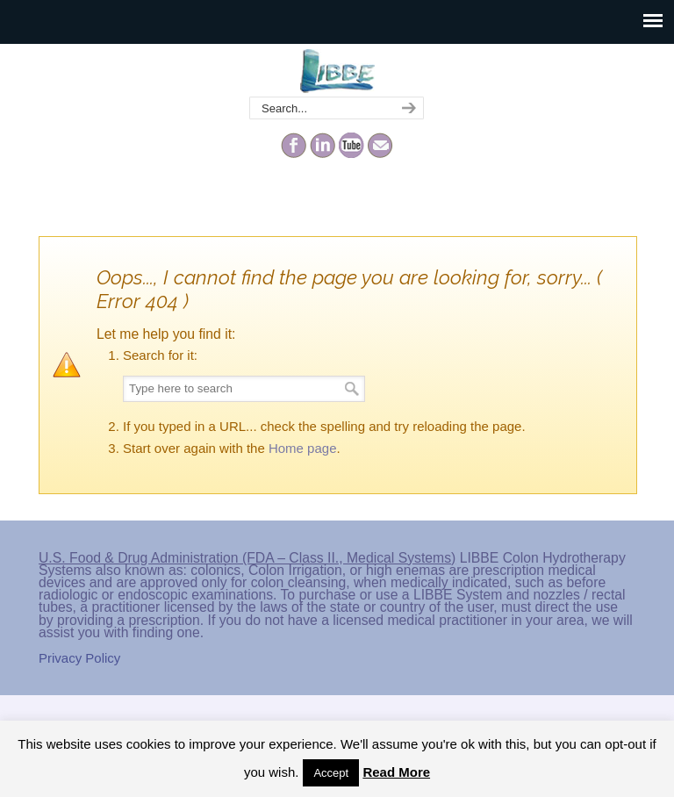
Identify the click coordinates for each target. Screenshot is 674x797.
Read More (396, 772)
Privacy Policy (79, 657)
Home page (303, 448)
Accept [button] (330, 772)
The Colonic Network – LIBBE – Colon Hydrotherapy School (337, 71)
